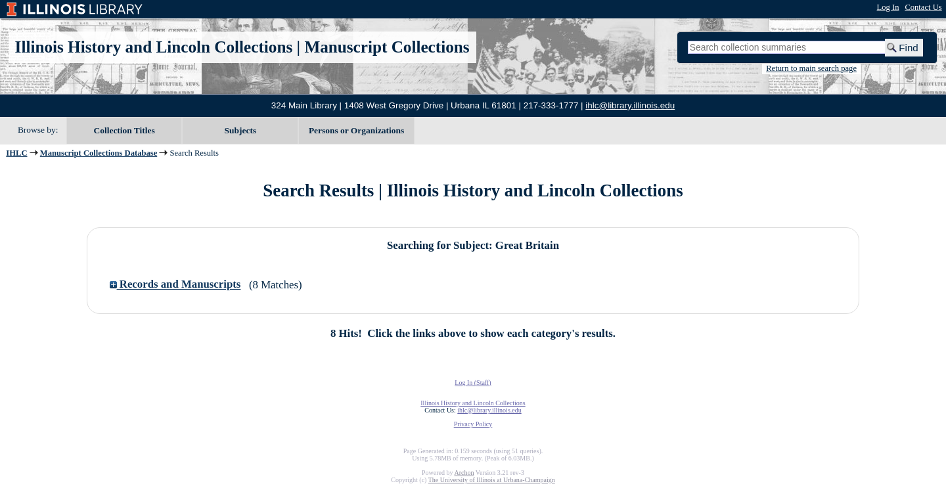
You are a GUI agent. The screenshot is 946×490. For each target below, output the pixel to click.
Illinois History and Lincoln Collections (154, 47)
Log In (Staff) (473, 382)
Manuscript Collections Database (98, 153)
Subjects (241, 130)
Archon (464, 472)
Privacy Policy (473, 424)
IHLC (16, 153)
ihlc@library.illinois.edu (630, 105)
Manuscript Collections (386, 47)
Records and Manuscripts (175, 284)
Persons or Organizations (356, 130)
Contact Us (923, 7)
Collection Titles (124, 130)
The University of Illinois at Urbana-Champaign (491, 479)
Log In (888, 7)
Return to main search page (811, 68)
